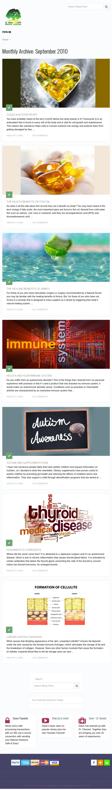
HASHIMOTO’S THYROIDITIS (24, 551)
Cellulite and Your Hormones (25, 638)
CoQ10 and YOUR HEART (22, 114)
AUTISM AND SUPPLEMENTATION (28, 463)
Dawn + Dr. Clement (97, 719)
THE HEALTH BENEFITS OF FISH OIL (29, 202)
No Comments (40, 135)
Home (5, 39)
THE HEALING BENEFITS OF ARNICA (29, 289)
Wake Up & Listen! (60, 719)
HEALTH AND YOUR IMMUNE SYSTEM (29, 376)
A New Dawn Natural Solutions (34, 786)
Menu (5, 32)
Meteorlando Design (82, 786)
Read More (99, 135)
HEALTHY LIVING (15, 135)
